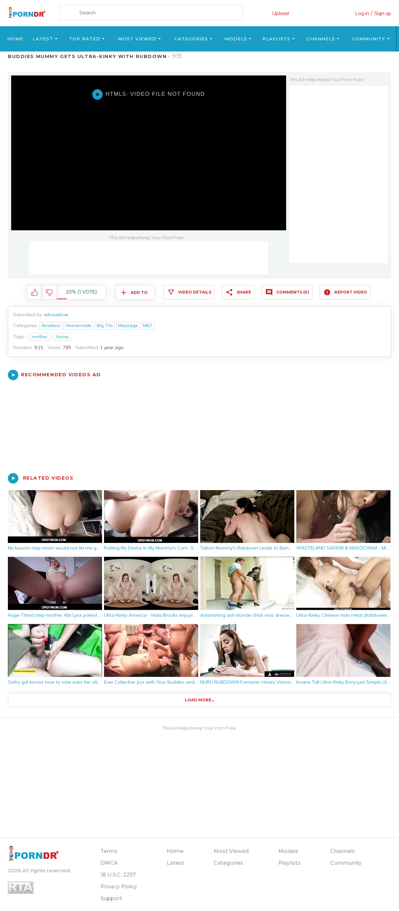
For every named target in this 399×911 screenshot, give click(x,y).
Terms (108, 851)
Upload (280, 13)
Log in (362, 13)
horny (62, 337)
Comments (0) (292, 292)
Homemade (79, 325)
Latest (43, 38)
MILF (148, 325)
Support (111, 898)
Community (368, 38)
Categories (191, 38)
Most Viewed (137, 38)
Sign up (382, 13)
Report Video (350, 292)
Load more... (199, 699)
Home (15, 38)
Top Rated (84, 38)
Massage (128, 325)
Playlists (276, 38)
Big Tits (105, 325)
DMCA (109, 863)
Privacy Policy (118, 886)
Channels (320, 38)
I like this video (34, 292)
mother (40, 337)
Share (244, 292)
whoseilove (56, 315)
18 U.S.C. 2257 (118, 875)
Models (235, 38)
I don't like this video (49, 292)
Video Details (194, 292)
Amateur (50, 325)
